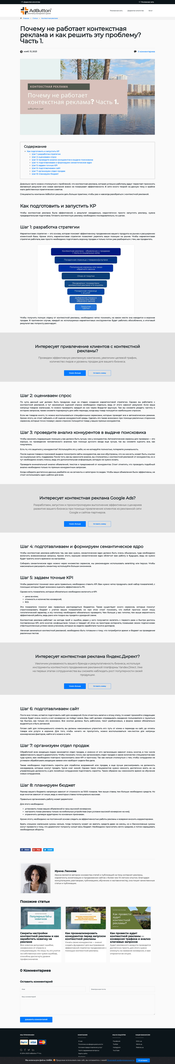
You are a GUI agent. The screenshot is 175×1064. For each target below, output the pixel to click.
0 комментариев (146, 51)
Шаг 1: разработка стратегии (46, 154)
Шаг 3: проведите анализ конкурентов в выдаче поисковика (62, 160)
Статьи (35, 18)
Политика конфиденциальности (90, 1044)
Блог (150, 11)
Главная (26, 18)
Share (24, 849)
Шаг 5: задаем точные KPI (44, 165)
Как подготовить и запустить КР (43, 151)
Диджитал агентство (30, 2)
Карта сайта (82, 1053)
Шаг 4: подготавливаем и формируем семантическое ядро (62, 162)
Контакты (81, 1057)
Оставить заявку (99, 373)
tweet (47, 849)
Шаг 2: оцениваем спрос (44, 157)
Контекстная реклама (49, 18)
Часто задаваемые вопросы (88, 1050)
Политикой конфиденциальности (121, 1060)
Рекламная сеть (146, 2)
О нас (80, 1041)
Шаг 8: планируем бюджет (45, 174)
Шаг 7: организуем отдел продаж (48, 171)
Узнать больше (75, 373)
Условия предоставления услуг (90, 1047)
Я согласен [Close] (143, 1060)
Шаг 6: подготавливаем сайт (46, 168)
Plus (36, 849)
